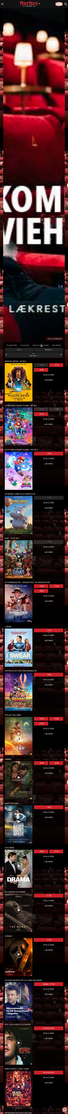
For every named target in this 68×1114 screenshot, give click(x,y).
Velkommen (54, 338)
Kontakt (46, 345)
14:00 (49, 454)
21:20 (49, 896)
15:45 (57, 586)
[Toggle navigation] (2, 4)
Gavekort (36, 345)
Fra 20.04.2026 (48, 1028)
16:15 (42, 414)
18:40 (57, 763)
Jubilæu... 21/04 (49, 984)
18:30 (42, 591)
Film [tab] (18, 350)
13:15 (57, 365)
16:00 (42, 370)
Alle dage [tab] (34, 355)
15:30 (42, 719)
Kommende (24, 345)
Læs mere (48, 380)
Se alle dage (48, 375)
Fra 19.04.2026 (48, 1073)
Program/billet (11, 345)
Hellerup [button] (31, 3)
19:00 (57, 719)
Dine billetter (56, 345)
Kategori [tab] (48, 350)
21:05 (57, 851)
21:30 (49, 940)
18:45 (42, 851)
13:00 (42, 586)
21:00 (42, 724)
